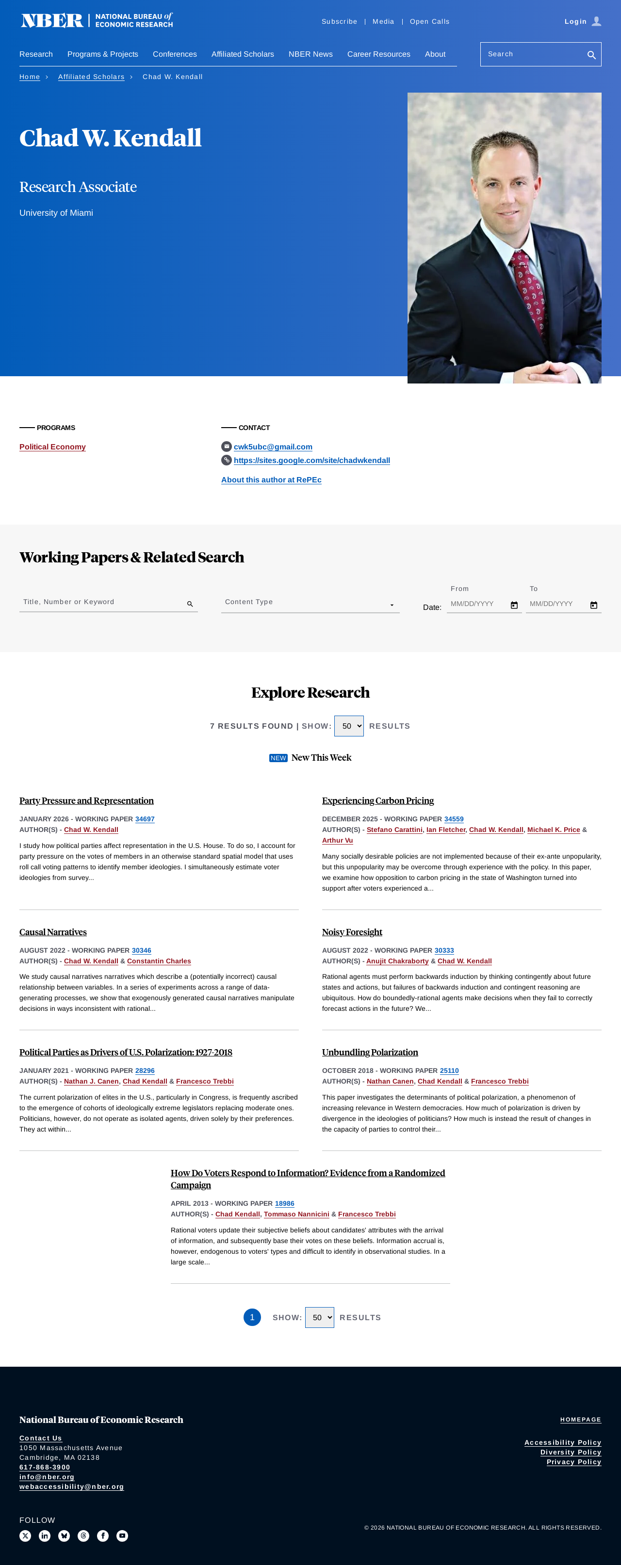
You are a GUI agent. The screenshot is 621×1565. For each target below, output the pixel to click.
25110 (449, 1070)
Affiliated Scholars (243, 54)
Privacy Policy (574, 1462)
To (542, 588)
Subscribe (340, 21)
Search (500, 53)
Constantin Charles (159, 961)
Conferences (175, 54)
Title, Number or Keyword (68, 602)
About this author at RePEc (271, 480)
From (468, 588)
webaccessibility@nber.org (71, 1486)
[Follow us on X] (25, 1536)
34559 (454, 819)
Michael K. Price (553, 829)
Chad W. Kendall (91, 829)
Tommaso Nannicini (296, 1214)
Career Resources (378, 54)
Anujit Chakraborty (397, 961)
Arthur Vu (337, 840)
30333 (444, 950)
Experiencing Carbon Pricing (378, 800)
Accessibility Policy (563, 1442)
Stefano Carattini (395, 829)
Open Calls (430, 21)
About (435, 54)
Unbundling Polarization (370, 1052)
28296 (145, 1070)
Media (383, 21)
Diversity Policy (571, 1452)
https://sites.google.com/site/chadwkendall (312, 460)
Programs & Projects (102, 54)
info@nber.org (47, 1477)
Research (36, 54)
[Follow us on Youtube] (122, 1536)
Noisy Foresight (352, 932)
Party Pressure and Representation (86, 800)
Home (29, 76)
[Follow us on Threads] (83, 1536)
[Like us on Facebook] (103, 1536)
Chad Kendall (145, 1081)
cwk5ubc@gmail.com (273, 447)
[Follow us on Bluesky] (64, 1536)
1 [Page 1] (252, 1317)
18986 (284, 1203)
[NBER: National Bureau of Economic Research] (104, 25)
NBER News (311, 54)
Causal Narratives (53, 932)
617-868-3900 (44, 1467)
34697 (145, 819)
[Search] (592, 56)
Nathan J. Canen (91, 1081)
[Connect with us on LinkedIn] (44, 1536)
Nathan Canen (390, 1081)
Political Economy (52, 447)
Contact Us (41, 1438)
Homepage (581, 1419)
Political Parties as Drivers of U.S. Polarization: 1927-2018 (125, 1052)
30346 (141, 950)
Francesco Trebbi (205, 1081)
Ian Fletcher (445, 829)
